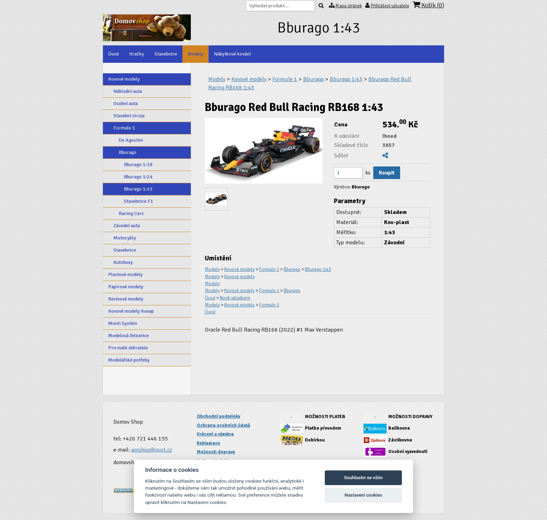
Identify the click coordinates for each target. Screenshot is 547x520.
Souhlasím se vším (363, 477)
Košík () (428, 5)
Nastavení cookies (363, 495)
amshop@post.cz (151, 449)
